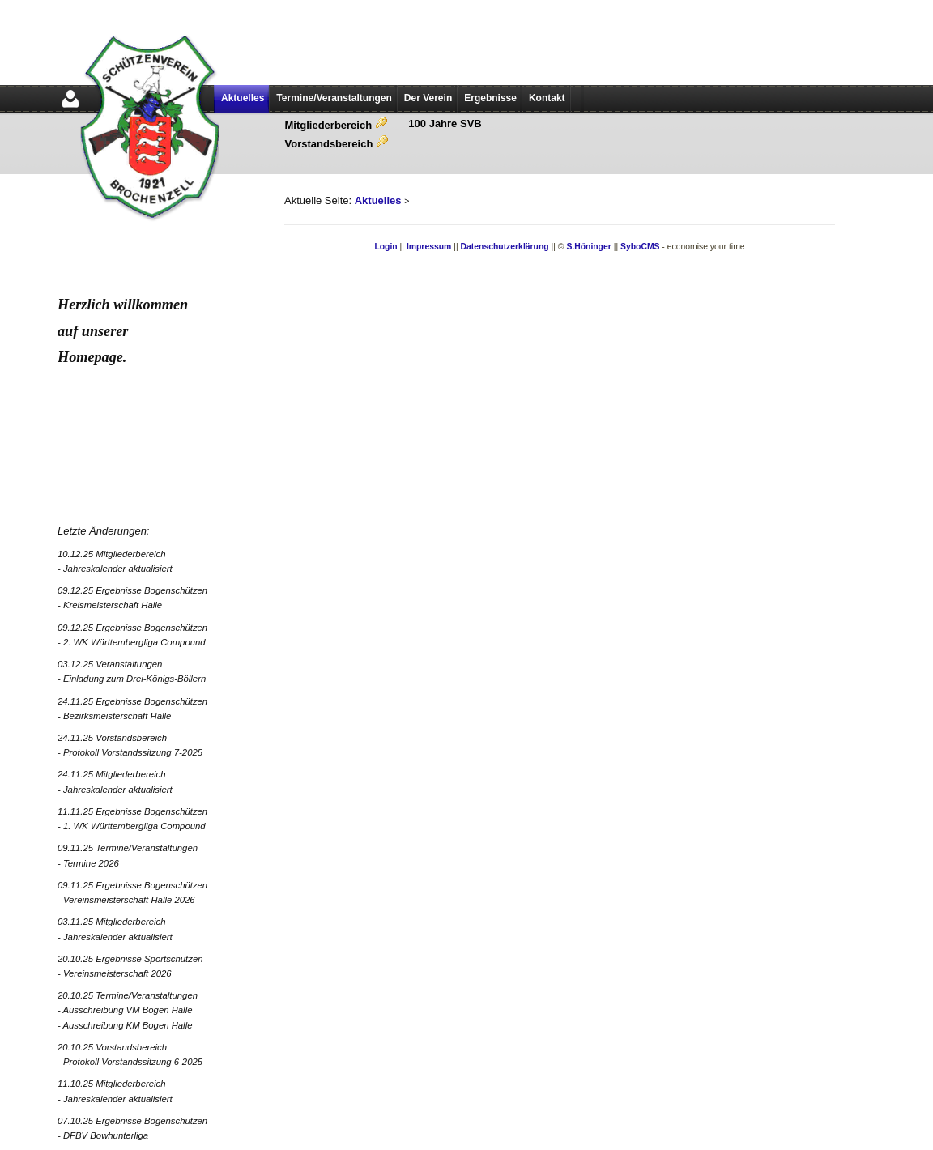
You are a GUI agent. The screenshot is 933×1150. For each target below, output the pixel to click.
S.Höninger (588, 246)
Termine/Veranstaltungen (333, 98)
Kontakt (547, 98)
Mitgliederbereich (336, 125)
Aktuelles (242, 98)
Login (385, 246)
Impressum (429, 246)
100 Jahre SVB (444, 123)
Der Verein (428, 98)
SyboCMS (640, 246)
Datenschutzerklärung (505, 246)
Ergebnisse (490, 98)
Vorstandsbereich (337, 144)
